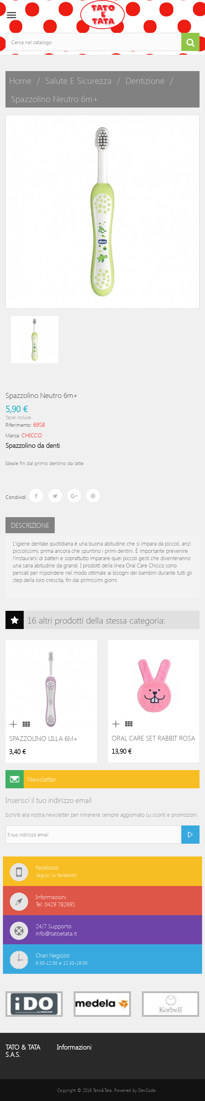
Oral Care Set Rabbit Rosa (153, 738)
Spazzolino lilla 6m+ (43, 738)
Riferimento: (18, 424)
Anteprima (12, 724)
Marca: (12, 435)
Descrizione (30, 525)
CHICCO (32, 435)
